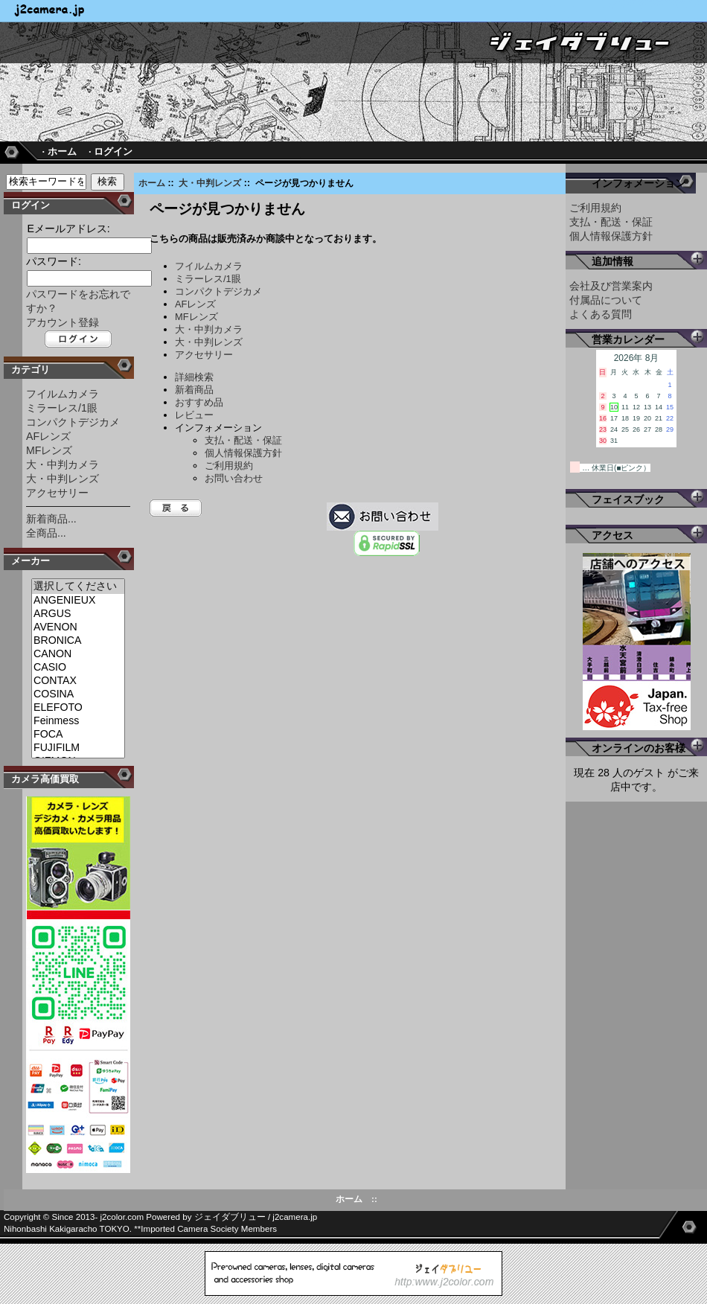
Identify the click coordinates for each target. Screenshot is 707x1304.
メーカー (30, 560)
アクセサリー (57, 493)
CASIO (78, 667)
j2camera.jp (294, 1216)
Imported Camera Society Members (209, 1228)
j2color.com (122, 1216)
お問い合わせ (234, 478)
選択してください (78, 586)
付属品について (605, 300)
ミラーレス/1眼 (61, 408)
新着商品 (194, 389)
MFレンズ (49, 450)
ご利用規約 (229, 465)
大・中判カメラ (62, 464)
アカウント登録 (62, 322)
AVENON (78, 627)
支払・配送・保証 (243, 440)
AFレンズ (48, 436)
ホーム (151, 183)
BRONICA (78, 641)
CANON (78, 654)
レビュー (194, 415)
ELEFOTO (78, 708)
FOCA (78, 734)
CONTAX (78, 681)
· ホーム (59, 151)
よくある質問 (600, 314)
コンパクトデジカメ (73, 422)
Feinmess (78, 721)
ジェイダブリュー (230, 1216)
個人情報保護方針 (243, 452)
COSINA (78, 694)
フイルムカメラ (62, 394)
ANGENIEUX (78, 600)
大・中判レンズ (210, 183)
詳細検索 (194, 377)
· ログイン (110, 151)
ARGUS (78, 614)
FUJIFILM (78, 748)
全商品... (46, 533)
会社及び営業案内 (611, 286)
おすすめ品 (199, 402)
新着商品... (51, 519)
